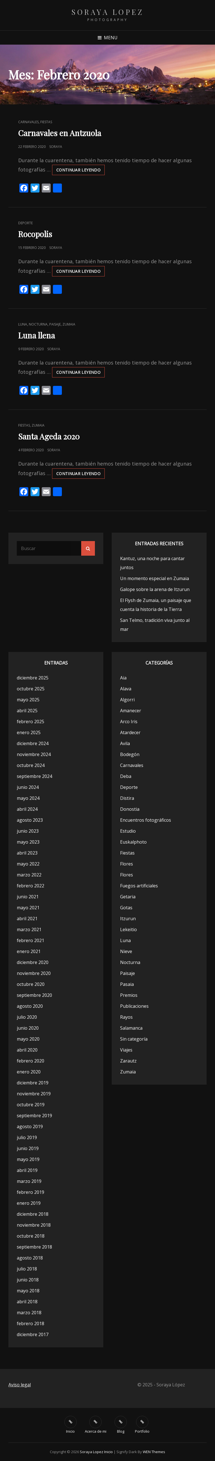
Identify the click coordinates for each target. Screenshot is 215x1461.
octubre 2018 (31, 1236)
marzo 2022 (29, 875)
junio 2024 (28, 787)
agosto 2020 (30, 1006)
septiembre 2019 (34, 1115)
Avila (125, 743)
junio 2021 (28, 897)
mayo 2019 (28, 1159)
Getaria (127, 897)
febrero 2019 (30, 1192)
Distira (127, 798)
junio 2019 (28, 1148)
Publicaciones (134, 1006)
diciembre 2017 (32, 1334)
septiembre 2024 (34, 776)
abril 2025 (27, 710)
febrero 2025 (30, 721)
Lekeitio (128, 929)
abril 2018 (27, 1302)
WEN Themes (154, 1451)
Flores (126, 864)
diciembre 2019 (32, 1083)
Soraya (55, 146)
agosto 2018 (30, 1258)
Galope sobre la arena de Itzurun (155, 589)
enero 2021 (29, 951)
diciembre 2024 (32, 743)
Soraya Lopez (107, 12)
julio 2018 (27, 1269)
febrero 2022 (30, 886)
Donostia (129, 809)
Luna (22, 324)
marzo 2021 (29, 929)
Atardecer (130, 732)
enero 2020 (29, 1072)
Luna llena (36, 335)
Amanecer (130, 710)
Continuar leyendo (80, 171)
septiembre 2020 (34, 995)
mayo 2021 (28, 907)
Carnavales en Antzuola (59, 133)
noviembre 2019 (34, 1094)
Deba (125, 776)
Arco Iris (128, 721)
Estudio (128, 831)
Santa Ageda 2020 (49, 436)
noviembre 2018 (34, 1225)
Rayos (126, 1017)
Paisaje (55, 324)
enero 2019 (29, 1203)
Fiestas (46, 122)
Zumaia (68, 324)
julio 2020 (27, 1017)
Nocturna (38, 324)
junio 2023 (28, 831)
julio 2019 (27, 1137)
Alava (125, 689)
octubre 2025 (31, 689)
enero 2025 (29, 732)
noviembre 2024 (34, 754)
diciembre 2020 (32, 962)
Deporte (25, 223)
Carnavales (28, 122)
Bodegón (129, 754)
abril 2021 (27, 918)
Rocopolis (35, 234)
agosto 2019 (30, 1126)
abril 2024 (27, 809)
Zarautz (128, 1061)
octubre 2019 (31, 1105)
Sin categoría (134, 1039)
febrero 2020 (30, 1061)
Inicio (108, 1451)
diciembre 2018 (32, 1214)
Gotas (126, 907)
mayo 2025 (28, 700)
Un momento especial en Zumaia (154, 578)
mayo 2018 (28, 1291)
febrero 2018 (30, 1323)
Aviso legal (19, 1385)
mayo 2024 (28, 798)
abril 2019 (27, 1170)
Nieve (126, 951)
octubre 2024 (31, 765)
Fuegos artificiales (139, 886)
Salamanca (131, 1028)
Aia (123, 678)
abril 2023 (27, 853)
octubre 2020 (31, 984)
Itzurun (128, 918)
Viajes (126, 1050)
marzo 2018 (29, 1312)
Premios (128, 995)
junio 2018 (28, 1280)
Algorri (127, 700)
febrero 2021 (30, 940)
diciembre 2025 (32, 678)
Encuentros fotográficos (145, 820)
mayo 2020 (28, 1039)
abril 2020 (27, 1050)
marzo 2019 (29, 1181)
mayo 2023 (28, 842)
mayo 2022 (28, 864)
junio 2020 (28, 1028)
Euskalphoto (133, 842)
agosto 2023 (30, 820)
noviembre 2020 (34, 973)
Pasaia (127, 984)
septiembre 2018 (34, 1247)
